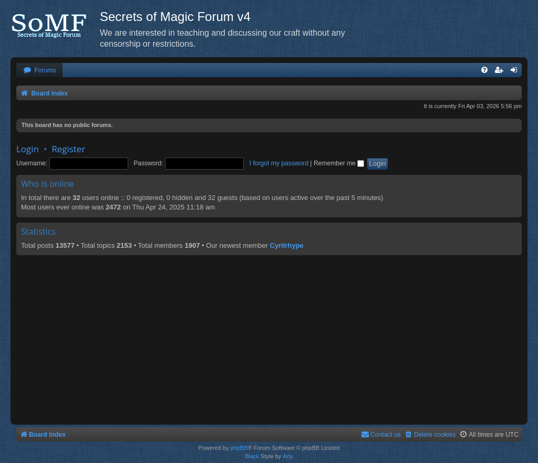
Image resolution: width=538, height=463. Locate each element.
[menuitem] (39, 71)
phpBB (238, 448)
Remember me (339, 163)
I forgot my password (279, 163)
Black (252, 456)
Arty (288, 456)
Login (27, 149)
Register (68, 149)
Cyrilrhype (287, 245)
